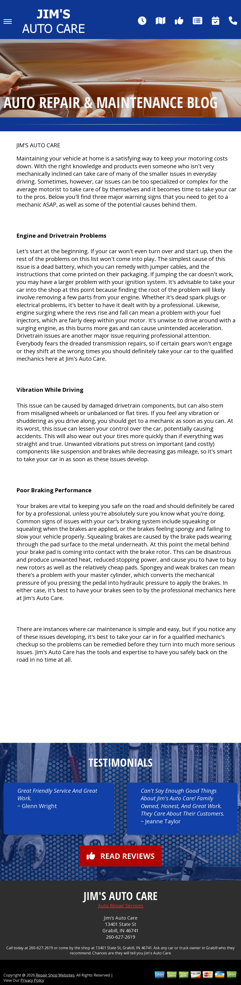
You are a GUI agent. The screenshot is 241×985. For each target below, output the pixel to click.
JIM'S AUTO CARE (38, 145)
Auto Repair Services (120, 905)
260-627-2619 (120, 937)
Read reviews (121, 856)
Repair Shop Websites (55, 975)
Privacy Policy (32, 980)
